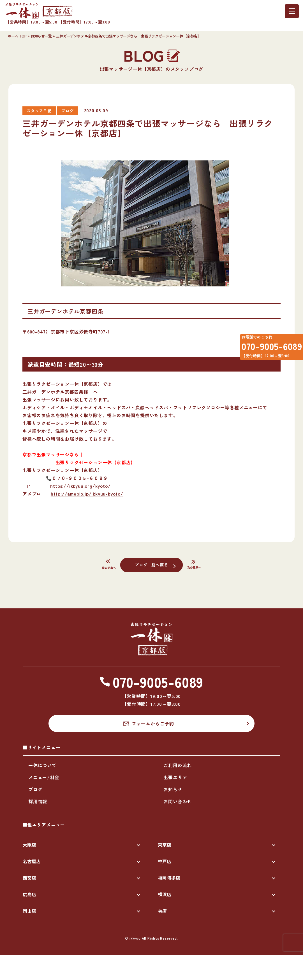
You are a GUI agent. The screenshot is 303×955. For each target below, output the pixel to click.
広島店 (29, 894)
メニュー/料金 (43, 777)
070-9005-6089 (268, 348)
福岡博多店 (169, 877)
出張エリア (175, 777)
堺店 (162, 910)
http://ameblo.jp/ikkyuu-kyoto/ (87, 493)
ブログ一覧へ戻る (151, 564)
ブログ (35, 789)
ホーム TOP (17, 36)
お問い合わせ (177, 801)
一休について (42, 765)
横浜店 (164, 894)
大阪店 (29, 844)
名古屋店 (32, 861)
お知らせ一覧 (41, 36)
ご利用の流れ (177, 765)
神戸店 (164, 861)
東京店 (164, 844)
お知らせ (172, 789)
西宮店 (29, 877)
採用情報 (37, 801)
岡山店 (29, 910)
